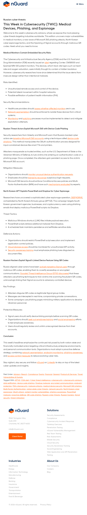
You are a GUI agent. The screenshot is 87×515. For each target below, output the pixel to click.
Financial (48, 374)
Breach (24, 374)
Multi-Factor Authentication (14, 389)
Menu (81, 4)
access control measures (19, 356)
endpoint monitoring (53, 352)
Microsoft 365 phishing (72, 386)
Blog (49, 472)
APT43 (17, 380)
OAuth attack (18, 392)
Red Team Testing (54, 433)
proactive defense (18, 395)
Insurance (13, 484)
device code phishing (26, 383)
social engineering (66, 319)
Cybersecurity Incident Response (60, 421)
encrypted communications (62, 383)
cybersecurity (56, 380)
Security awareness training (20, 250)
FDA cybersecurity (20, 386)
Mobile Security (53, 439)
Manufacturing (15, 475)
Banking (12, 481)
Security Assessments (56, 415)
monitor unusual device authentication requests (50, 174)
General (56, 374)
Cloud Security (53, 443)
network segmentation (32, 352)
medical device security (52, 386)
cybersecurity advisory (72, 380)
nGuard (40, 362)
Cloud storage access (18, 247)
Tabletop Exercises (54, 424)
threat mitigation (17, 398)
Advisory (17, 374)
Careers (50, 469)
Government (14, 487)
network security (56, 389)
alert (47, 62)
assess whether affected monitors (49, 108)
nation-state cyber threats (37, 389)
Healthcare (13, 466)
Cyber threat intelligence (40, 380)
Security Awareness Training (58, 446)
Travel (80, 374)
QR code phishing (34, 395)
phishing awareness (73, 352)
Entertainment (14, 493)
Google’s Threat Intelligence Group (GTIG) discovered (44, 273)
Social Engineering (54, 449)
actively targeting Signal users (53, 266)
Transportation (15, 490)
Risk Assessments (54, 436)
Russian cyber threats (51, 395)
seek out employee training (40, 319)
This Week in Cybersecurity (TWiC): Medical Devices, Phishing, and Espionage (37, 26)
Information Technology (18, 472)
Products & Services (68, 374)
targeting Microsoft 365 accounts (28, 138)
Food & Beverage (16, 496)
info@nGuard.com (16, 429)
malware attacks (35, 386)
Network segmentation (18, 112)
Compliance (33, 374)
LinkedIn (51, 362)
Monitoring (13, 118)
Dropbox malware (42, 383)
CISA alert (25, 380)
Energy (11, 469)
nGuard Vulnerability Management (61, 430)
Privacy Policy (45, 504)
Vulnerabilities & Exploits (13, 377)
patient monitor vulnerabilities (37, 392)
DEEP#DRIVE (76, 197)
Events (41, 374)
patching (27, 118)
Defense (12, 478)
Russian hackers (67, 395)
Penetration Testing (55, 427)
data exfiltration (9, 383)
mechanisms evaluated (59, 184)
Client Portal (17, 436)
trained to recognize (37, 177)
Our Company (53, 466)
